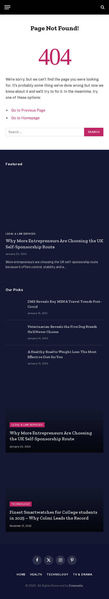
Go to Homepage (25, 118)
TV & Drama (82, 574)
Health (36, 574)
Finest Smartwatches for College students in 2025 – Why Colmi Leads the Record (53, 515)
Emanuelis (76, 585)
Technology (57, 574)
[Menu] (7, 7)
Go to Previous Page (28, 110)
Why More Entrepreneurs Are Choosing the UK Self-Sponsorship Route (51, 435)
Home (21, 574)
